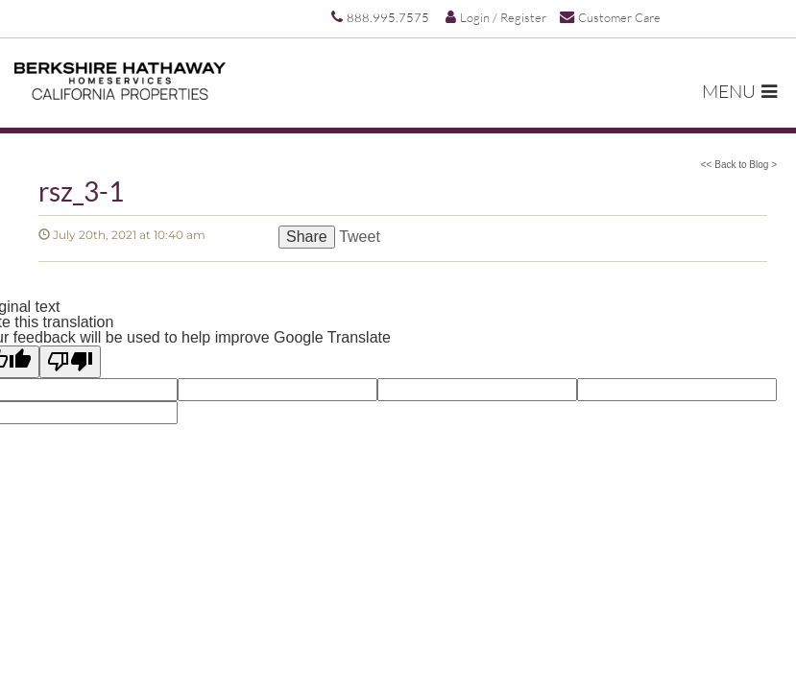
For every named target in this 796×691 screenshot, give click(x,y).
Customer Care (610, 17)
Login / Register (496, 17)
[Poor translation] (70, 362)
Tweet (359, 236)
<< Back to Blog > (739, 164)
